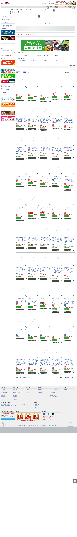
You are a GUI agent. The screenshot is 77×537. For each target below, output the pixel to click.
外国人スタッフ (36, 407)
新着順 (28, 377)
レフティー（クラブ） (16, 392)
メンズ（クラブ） (16, 389)
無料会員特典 (40, 389)
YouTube (51, 416)
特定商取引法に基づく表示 (43, 425)
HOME (2, 19)
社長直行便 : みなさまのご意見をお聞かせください (8, 405)
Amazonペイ (4, 56)
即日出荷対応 (28, 389)
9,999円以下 (25, 55)
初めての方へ (46, 3)
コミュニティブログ (47, 419)
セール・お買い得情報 (53, 396)
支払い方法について (4, 392)
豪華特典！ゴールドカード (26, 404)
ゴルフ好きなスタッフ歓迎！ (38, 404)
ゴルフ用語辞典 (5, 89)
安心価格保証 (40, 392)
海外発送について (3, 396)
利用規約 (20, 425)
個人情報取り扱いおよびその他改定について (8, 26)
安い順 (21, 377)
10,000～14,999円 (41, 55)
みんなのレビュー (6, 94)
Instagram (45, 416)
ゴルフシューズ (15, 395)
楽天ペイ (4, 58)
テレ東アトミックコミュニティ (55, 389)
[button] (74, 72)
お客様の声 (56, 425)
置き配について (5, 28)
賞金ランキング (52, 395)
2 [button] (69, 72)
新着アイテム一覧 (6, 86)
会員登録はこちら (57, 7)
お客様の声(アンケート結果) (5, 404)
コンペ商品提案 (65, 389)
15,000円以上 (56, 55)
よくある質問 (52, 3)
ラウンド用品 (15, 396)
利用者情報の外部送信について (33, 425)
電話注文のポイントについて (8, 50)
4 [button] (72, 72)
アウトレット (15, 399)
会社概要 (49, 425)
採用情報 (53, 425)
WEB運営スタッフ (36, 405)
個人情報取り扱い (24, 425)
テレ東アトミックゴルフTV (7, 88)
